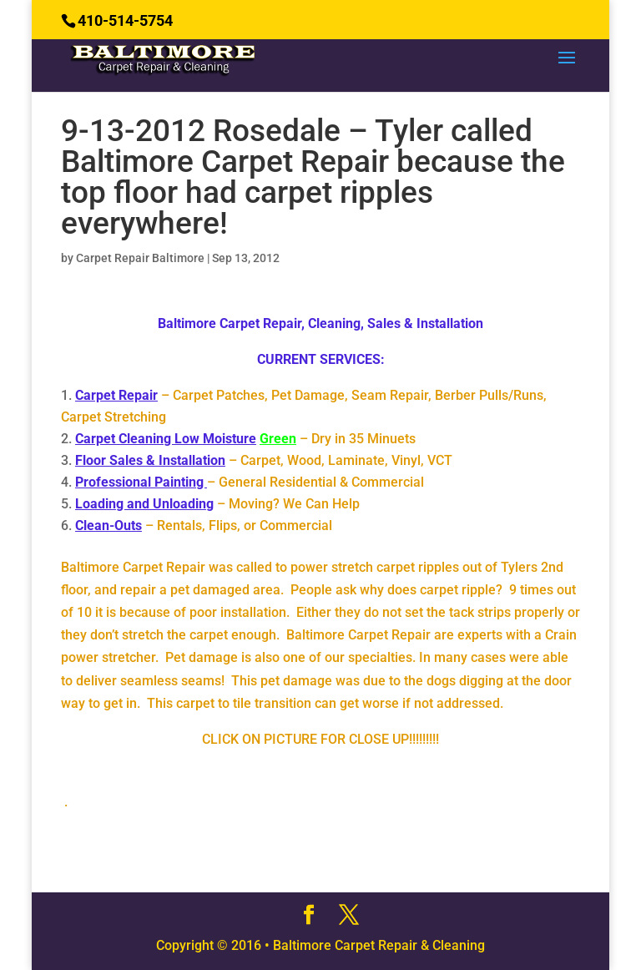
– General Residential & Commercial (249, 482)
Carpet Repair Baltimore (140, 258)
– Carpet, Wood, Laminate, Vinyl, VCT (263, 460)
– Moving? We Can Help (217, 504)
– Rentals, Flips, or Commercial (203, 525)
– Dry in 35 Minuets (245, 439)
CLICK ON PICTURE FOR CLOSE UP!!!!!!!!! (320, 739)
